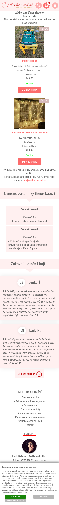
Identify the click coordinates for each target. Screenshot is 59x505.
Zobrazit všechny (30, 374)
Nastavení (43, 496)
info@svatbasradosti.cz (34, 180)
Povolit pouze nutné (15, 500)
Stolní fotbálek (29, 60)
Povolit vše (15, 496)
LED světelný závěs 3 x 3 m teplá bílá (29, 132)
